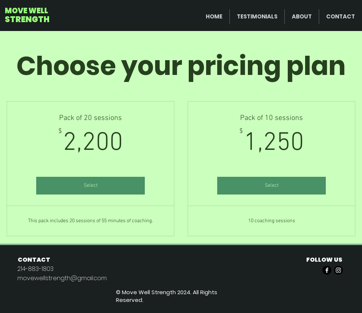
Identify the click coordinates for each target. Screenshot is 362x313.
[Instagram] (338, 270)
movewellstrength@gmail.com (62, 278)
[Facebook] (326, 270)
